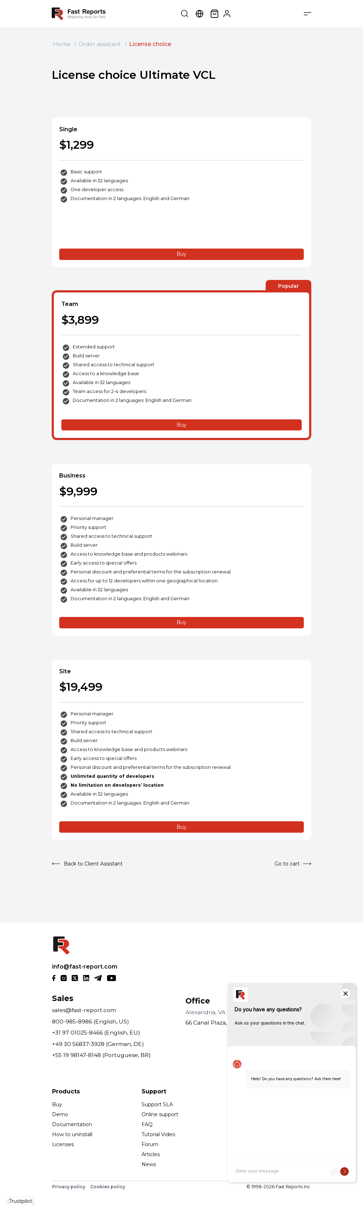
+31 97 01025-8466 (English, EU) (96, 1032)
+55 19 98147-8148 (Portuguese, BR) (101, 1055)
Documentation (72, 1124)
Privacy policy (68, 1186)
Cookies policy (107, 1186)
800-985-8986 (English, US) (90, 1021)
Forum (150, 1144)
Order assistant (99, 44)
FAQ (147, 1124)
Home (62, 44)
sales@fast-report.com (84, 1010)
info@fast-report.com (84, 966)
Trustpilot (20, 1201)
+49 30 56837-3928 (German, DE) (98, 1044)
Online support (160, 1114)
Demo (60, 1114)
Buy (181, 254)
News (149, 1164)
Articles (151, 1154)
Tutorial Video (158, 1134)
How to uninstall (72, 1134)
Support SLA (157, 1104)
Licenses (63, 1144)
